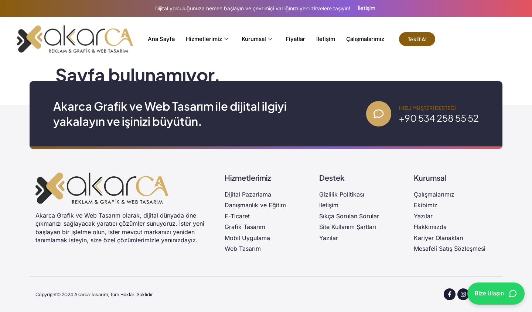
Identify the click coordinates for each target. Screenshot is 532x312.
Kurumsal (256, 39)
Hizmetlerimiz (206, 39)
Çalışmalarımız (366, 38)
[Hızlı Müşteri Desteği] (378, 114)
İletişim (326, 38)
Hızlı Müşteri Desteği (427, 107)
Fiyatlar (296, 38)
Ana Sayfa (160, 38)
